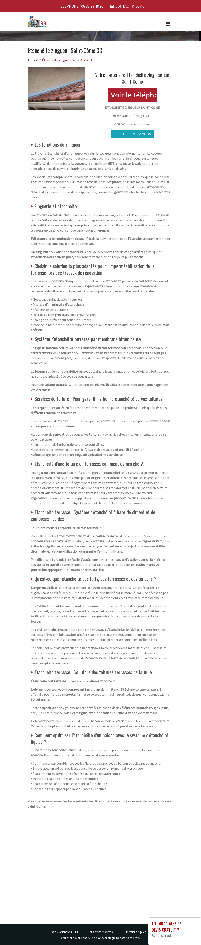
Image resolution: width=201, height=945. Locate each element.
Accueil (33, 60)
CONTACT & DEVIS (130, 6)
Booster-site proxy (128, 938)
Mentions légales (136, 932)
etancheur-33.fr (69, 932)
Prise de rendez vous (132, 133)
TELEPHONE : (81, 6)
